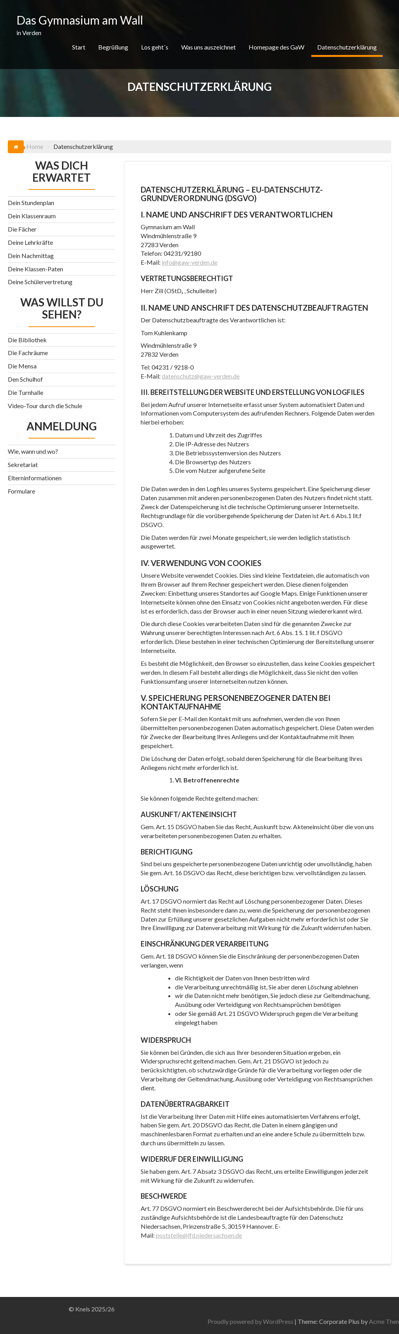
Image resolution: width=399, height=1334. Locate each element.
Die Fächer (22, 229)
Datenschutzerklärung (347, 47)
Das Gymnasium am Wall (79, 20)
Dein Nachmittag (31, 255)
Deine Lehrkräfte (30, 242)
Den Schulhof (25, 379)
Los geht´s (154, 47)
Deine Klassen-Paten (35, 268)
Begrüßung (113, 47)
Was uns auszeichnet (208, 47)
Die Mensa (22, 366)
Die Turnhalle (25, 392)
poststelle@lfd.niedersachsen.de (199, 1235)
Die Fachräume (28, 352)
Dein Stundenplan (31, 202)
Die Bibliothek (27, 339)
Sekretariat (23, 464)
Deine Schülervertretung (40, 281)
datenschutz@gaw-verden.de (201, 376)
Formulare (21, 491)
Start (78, 47)
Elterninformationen (35, 477)
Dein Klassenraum (32, 215)
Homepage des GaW (276, 47)
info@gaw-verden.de (189, 262)
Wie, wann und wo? (33, 451)
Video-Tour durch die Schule (45, 405)
